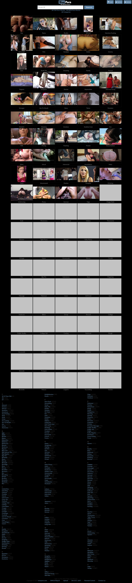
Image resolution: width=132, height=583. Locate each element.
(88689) (53, 422)
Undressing (91, 533)
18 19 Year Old (6, 396)
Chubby (4, 494)
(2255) (55, 471)
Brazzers (4, 471)
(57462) (94, 526)
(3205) (92, 485)
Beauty (4, 445)
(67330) (12, 541)
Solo (88, 494)
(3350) (95, 503)
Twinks (89, 526)
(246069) (9, 438)
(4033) (10, 447)
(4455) (95, 534)
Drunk (4, 548)
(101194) (98, 515)
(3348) (53, 524)
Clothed (4, 501)
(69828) (8, 534)
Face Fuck (48, 401)
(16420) (7, 417)
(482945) (10, 462)
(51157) (9, 445)
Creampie (5, 513)
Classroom (5, 497)
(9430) (95, 492)
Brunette (5, 480)
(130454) (93, 522)
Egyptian (5, 553)
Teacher (89, 512)
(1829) (10, 457)
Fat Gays (47, 412)
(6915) (94, 531)
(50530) (9, 511)
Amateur (5, 410)
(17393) (11, 489)
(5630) (96, 429)
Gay (46, 450)
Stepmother (91, 499)
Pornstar (90, 420)
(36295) (93, 394)
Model (47, 547)
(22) (13, 396)
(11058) (53, 545)
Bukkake (4, 482)
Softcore (90, 491)
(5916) (13, 422)
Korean (47, 512)
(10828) (95, 561)
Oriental (90, 396)
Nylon (47, 566)
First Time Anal (49, 424)
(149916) (50, 450)
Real (88, 450)
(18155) (11, 421)
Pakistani (90, 403)
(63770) (50, 466)
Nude (46, 563)
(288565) (11, 518)
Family (47, 408)
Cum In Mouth (6, 517)
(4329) (10, 475)
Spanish (89, 496)
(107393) (51, 419)
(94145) (96, 489)
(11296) (9, 492)
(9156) (52, 427)
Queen (89, 443)
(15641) (93, 408)
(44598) (95, 398)
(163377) (8, 459)
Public (89, 431)
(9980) (95, 475)
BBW (3, 435)
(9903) (11, 443)
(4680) (10, 545)
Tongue (89, 520)
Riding (89, 454)
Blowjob (4, 462)
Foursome (48, 434)
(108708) (52, 519)
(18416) (55, 482)
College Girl (5, 503)
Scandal (89, 466)
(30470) (51, 547)
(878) (100, 426)
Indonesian (48, 491)
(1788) (97, 533)
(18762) (95, 491)
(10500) (9, 496)
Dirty (3, 536)
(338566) (94, 513)
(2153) (9, 407)
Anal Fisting (6, 414)
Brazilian (4, 469)
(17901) (8, 524)
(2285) (98, 433)
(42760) (95, 478)
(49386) (94, 477)
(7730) (50, 531)
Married (47, 533)
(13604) (97, 407)
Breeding (5, 475)
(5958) (7, 466)
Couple (4, 510)
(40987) (14, 452)
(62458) (7, 433)
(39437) (54, 445)
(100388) (95, 506)
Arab (3, 417)
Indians (47, 489)
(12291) (94, 545)
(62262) (93, 450)
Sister (89, 484)
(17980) (51, 563)
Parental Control (89, 580)
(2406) (51, 396)
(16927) (55, 464)
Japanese (48, 501)
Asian (3, 419)
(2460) (51, 503)
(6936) (51, 565)
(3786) (52, 420)
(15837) (95, 413)
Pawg (89, 408)
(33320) (53, 535)
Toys (88, 522)
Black (3, 459)
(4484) (94, 524)
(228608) (9, 461)
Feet (46, 415)
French (47, 436)
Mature (47, 538)
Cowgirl (4, 511)
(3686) (9, 501)
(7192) (96, 422)
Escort (4, 555)
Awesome (5, 427)
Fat (46, 413)
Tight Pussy (91, 517)
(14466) (10, 469)
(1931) (57, 424)
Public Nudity (91, 427)
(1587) (51, 433)
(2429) (96, 403)
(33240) (97, 517)
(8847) (50, 542)
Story (89, 501)
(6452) (94, 424)
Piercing (90, 413)
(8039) (10, 539)
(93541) (53, 468)
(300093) (94, 438)
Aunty (4, 426)
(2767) (93, 519)
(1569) (52, 412)
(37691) (53, 455)
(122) (9, 471)
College (4, 504)
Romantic (90, 456)
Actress (4, 407)
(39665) (52, 508)
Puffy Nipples (91, 433)
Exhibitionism (49, 394)
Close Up (5, 499)
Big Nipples (5, 454)
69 (3, 399)
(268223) (51, 530)
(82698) (9, 510)
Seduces (90, 473)
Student (89, 504)
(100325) (52, 521)
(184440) (8, 520)
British (4, 476)
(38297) (12, 532)
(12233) (52, 431)
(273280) (10, 455)
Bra (3, 473)
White (89, 556)
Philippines (91, 412)
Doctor (4, 538)
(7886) (94, 543)
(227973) (10, 480)
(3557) (93, 566)
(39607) (96, 452)
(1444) (9, 405)
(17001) (12, 522)
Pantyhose (90, 407)
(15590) (6, 399)
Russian (89, 459)
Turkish (89, 524)
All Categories (65, 12)
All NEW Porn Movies (73, 10)
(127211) (54, 492)
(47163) (10, 499)
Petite (89, 410)
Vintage (89, 542)
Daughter (5, 531)
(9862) (9, 408)
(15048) (97, 554)
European (5, 557)
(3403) (12, 414)
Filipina (47, 420)
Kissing (47, 508)
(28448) (49, 413)
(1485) (9, 546)
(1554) (52, 448)
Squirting (90, 498)
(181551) (55, 473)
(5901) (52, 533)
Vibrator (90, 540)
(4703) (8, 555)
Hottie (47, 476)
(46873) (94, 556)
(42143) (95, 459)
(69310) (51, 517)
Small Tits (90, 489)
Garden (47, 448)
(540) (96, 412)
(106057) (96, 550)
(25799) (10, 464)
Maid (46, 531)
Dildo (3, 534)
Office (47, 572)
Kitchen (47, 510)
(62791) (51, 459)
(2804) (95, 466)
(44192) (53, 417)
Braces (4, 468)
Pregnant (90, 422)
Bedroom (5, 447)
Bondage (5, 464)
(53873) (96, 498)
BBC (3, 433)
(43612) (52, 522)
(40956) (52, 457)
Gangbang (48, 445)
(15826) (51, 566)
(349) (55, 394)
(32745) (9, 476)
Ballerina (5, 442)
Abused (4, 405)
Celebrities (5, 489)
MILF (46, 530)
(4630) (97, 499)
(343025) (7, 424)
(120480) (93, 557)
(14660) (54, 478)
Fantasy (47, 410)
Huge (46, 480)
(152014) (10, 450)
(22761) (54, 429)
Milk (46, 542)
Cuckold (4, 515)
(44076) (52, 489)
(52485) (94, 454)
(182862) (9, 449)
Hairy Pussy (48, 464)
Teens (89, 513)
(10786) (93, 501)
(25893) (8, 536)
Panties (89, 405)
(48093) (9, 436)
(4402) (51, 454)
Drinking (4, 545)
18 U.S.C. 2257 (76, 580)
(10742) (53, 401)
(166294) (52, 538)
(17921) (95, 405)
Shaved (89, 477)
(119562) (51, 405)
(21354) (52, 447)
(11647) (51, 476)
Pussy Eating (91, 436)
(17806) (51, 496)
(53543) (95, 542)
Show (89, 482)
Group (47, 459)
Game (46, 443)
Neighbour (48, 559)
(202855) (96, 420)
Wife (89, 557)
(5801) (96, 471)
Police (89, 419)
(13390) (95, 504)
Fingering (48, 422)
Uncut (89, 531)
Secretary (90, 471)
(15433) (95, 540)
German (47, 452)
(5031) (11, 440)
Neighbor (48, 558)
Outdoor (90, 398)
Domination (6, 543)
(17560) (93, 484)
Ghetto (47, 454)
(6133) (12, 503)
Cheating (5, 490)
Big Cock (5, 450)
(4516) (94, 443)
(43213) (10, 515)
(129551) (93, 494)
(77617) (52, 452)
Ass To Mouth (6, 422)
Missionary (48, 543)
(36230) (9, 508)
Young (89, 568)
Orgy (89, 394)
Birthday (4, 457)
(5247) (53, 558)
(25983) (12, 543)
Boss (3, 466)
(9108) (51, 438)
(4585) (6, 398)
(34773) (51, 436)
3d (2, 398)
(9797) (95, 512)
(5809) (9, 538)
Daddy (4, 529)
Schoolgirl (90, 468)
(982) (93, 419)
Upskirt (89, 534)
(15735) (53, 556)
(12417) (51, 572)
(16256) (10, 482)
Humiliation (48, 482)
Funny (47, 438)
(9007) (54, 403)
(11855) (53, 407)
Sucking (89, 506)
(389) (9, 442)
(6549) (51, 443)
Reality (89, 449)
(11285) (99, 427)
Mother (47, 550)
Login (110, 2)
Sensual (89, 475)
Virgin (89, 543)
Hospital (47, 475)
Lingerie (47, 522)
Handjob (47, 468)
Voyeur (89, 545)
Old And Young (49, 573)
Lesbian (47, 519)
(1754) (53, 540)
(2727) (10, 553)
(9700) (95, 473)
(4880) (57, 573)
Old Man (47, 575)
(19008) (94, 470)
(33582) (14, 517)
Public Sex (90, 429)
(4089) (52, 512)
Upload (128, 2)
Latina (47, 517)
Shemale (90, 478)
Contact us (101, 580)
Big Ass (4, 449)
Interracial (48, 492)
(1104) (8, 548)
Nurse (47, 565)
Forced (47, 433)
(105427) (8, 435)
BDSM (4, 436)
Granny (47, 457)
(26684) (52, 561)
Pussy (89, 438)
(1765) (54, 559)
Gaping (47, 447)
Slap (88, 485)
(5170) (11, 506)
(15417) (96, 456)
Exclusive (5, 559)
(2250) (7, 483)
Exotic (47, 396)
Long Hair (48, 524)
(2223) (96, 559)
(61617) (10, 412)
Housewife (48, 478)
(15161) (54, 426)
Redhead (90, 452)
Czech (4, 524)
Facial (46, 405)
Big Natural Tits (7, 452)
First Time (48, 426)
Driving (4, 546)
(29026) (93, 482)
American (5, 412)
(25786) (9, 494)
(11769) (9, 478)
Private (89, 424)
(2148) (52, 475)
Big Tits (4, 455)
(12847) (54, 543)
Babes (4, 438)
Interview (48, 494)
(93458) (50, 549)
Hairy (46, 466)
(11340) (10, 531)
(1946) (54, 491)
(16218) (95, 457)
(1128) (95, 487)
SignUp (119, 2)
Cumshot (5, 518)
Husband (48, 483)
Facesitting (48, 403)
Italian (47, 496)
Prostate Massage (93, 426)
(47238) (9, 504)
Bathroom (5, 443)
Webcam (90, 550)
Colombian (5, 506)
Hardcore (48, 470)
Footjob (47, 431)
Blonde (4, 461)
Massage (47, 535)
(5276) (53, 494)
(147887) (94, 568)
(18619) (9, 529)
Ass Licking (5, 421)
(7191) (52, 510)
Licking (47, 521)
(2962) (6, 473)
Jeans (46, 503)
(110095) (11, 513)
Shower (89, 480)
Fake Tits (47, 407)
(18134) (53, 483)
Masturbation (49, 537)
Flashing (47, 427)
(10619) (95, 496)
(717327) (10, 410)
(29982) (50, 415)
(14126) (8, 426)
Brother (4, 478)
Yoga (88, 566)
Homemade (48, 473)
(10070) (95, 417)
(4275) (53, 575)
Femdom (47, 417)
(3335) (95, 396)
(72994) (10, 559)
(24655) (52, 410)
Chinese (4, 492)
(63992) (10, 557)
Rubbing (90, 457)
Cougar (4, 508)
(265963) (56, 537)
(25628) (10, 490)
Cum (3, 520)
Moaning (47, 545)
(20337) (94, 415)
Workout (90, 559)
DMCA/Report (55, 580)
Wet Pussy (90, 554)
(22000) (98, 436)
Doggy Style (6, 541)
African (4, 408)
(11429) (96, 468)
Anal (3, 415)
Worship (90, 561)
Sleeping (90, 487)
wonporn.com (42, 580)
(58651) (94, 431)
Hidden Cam (49, 471)
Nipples (47, 561)
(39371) (94, 410)
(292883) (8, 415)
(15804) (95, 480)
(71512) (53, 501)
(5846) (94, 520)
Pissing (89, 415)
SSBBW (89, 464)
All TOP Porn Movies (58, 10)
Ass (3, 424)
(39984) (52, 550)
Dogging (4, 539)
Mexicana (48, 540)
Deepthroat (5, 532)
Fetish (47, 419)
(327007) (54, 470)
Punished (90, 434)
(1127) (11, 497)
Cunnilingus (5, 522)
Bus (3, 483)
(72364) (50, 480)
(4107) (11, 427)
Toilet (89, 519)
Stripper (90, 503)
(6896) (96, 434)
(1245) (96, 552)
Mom (46, 549)
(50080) (94, 449)
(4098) (53, 434)
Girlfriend (48, 455)
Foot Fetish (48, 429)
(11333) (12, 454)
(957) (8, 468)
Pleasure (90, 417)
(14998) (95, 464)
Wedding (90, 552)
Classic (4, 496)
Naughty (47, 556)
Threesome (91, 515)
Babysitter (5, 440)
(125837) (8, 419)
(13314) (51, 408)
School (89, 470)
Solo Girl (90, 492)
